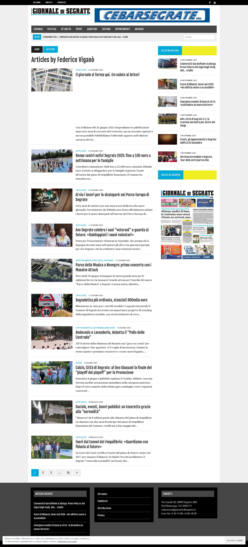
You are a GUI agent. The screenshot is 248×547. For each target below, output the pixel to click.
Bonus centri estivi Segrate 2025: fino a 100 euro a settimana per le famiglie (112, 158)
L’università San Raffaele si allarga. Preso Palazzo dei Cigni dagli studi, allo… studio (198, 67)
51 (68, 472)
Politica (51, 29)
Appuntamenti (122, 29)
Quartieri (91, 29)
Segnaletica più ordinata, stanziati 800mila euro (111, 300)
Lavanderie (97, 328)
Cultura (105, 29)
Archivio (138, 29)
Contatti (49, 2)
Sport (78, 29)
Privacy (101, 515)
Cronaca (37, 29)
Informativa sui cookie (67, 541)
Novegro (108, 260)
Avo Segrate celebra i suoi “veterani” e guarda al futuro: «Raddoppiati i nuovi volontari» (111, 232)
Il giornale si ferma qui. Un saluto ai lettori (107, 74)
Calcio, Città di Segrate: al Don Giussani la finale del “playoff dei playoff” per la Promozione (113, 370)
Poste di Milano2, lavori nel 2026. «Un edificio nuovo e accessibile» (197, 86)
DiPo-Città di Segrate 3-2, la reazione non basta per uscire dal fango (197, 122)
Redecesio (109, 328)
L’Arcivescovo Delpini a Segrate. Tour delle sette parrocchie (196, 158)
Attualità (65, 29)
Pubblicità (62, 2)
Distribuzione (104, 508)
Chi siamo (36, 2)
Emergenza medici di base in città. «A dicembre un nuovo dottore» (198, 103)
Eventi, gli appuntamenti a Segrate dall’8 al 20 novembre (198, 141)
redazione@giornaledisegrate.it (178, 509)
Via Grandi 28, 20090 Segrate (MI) (179, 502)
